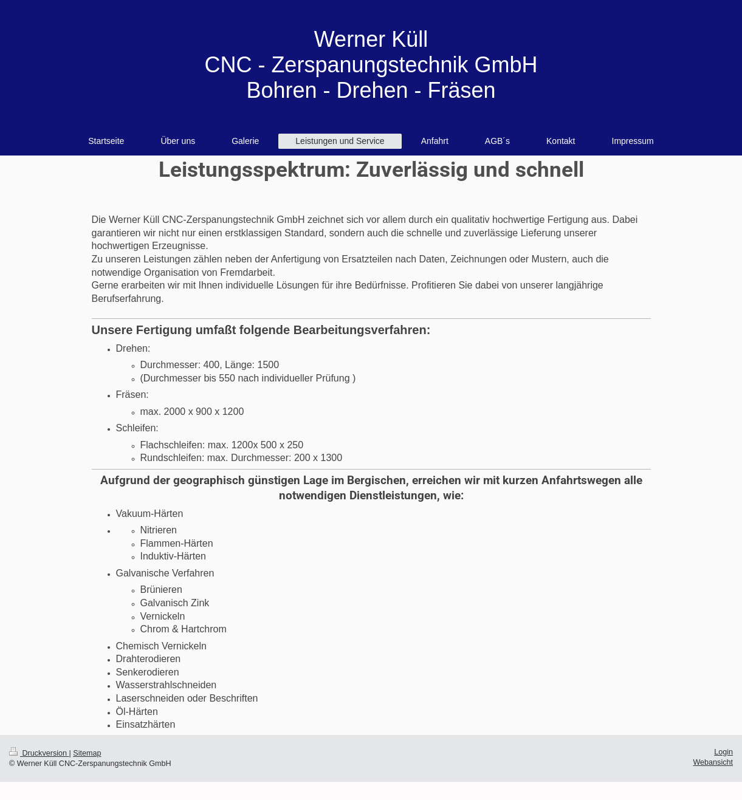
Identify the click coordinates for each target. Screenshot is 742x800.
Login (723, 752)
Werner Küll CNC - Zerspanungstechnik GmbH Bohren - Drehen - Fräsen (370, 65)
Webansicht (713, 762)
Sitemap (87, 753)
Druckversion (39, 753)
